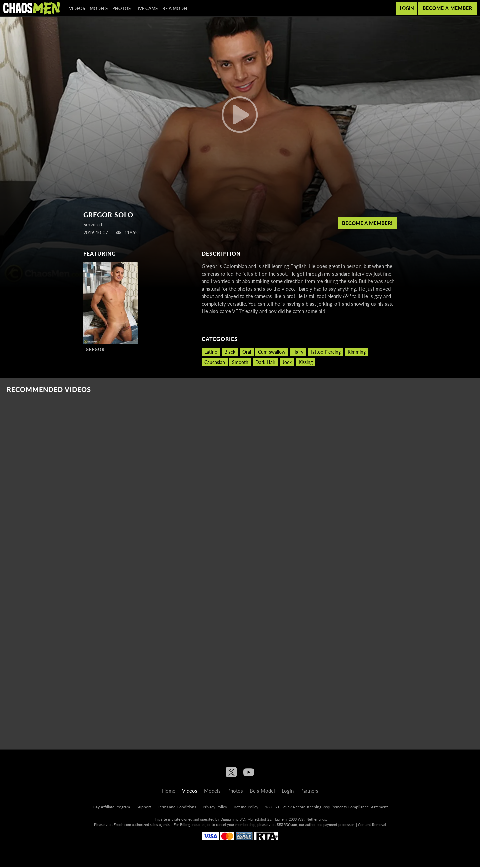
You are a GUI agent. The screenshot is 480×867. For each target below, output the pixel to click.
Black (229, 352)
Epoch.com (122, 824)
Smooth (240, 362)
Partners (309, 791)
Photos (121, 8)
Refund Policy (246, 806)
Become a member (447, 8)
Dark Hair (265, 362)
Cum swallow (271, 352)
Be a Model (175, 8)
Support (144, 806)
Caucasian (214, 362)
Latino (210, 352)
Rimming (357, 352)
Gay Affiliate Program (111, 806)
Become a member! (367, 223)
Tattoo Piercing (325, 352)
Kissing (306, 362)
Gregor (95, 349)
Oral (246, 352)
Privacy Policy (215, 806)
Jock (287, 362)
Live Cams (146, 8)
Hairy (297, 352)
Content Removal (372, 824)
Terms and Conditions (177, 806)
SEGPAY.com (287, 824)
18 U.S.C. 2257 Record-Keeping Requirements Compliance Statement (326, 806)
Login (407, 8)
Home (168, 791)
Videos (77, 8)
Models (99, 8)
